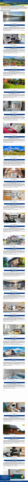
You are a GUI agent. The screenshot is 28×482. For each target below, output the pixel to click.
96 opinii (17, 139)
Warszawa (23, 302)
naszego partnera (8, 31)
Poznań (23, 101)
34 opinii (17, 440)
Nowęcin (23, 235)
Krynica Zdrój (22, 34)
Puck (23, 402)
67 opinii (17, 94)
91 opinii (17, 228)
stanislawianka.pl (26, 0)
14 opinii (18, 295)
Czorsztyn (23, 213)
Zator (23, 447)
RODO (6, 478)
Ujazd (23, 347)
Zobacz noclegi (14, 48)
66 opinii (17, 72)
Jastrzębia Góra (22, 469)
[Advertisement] (14, 397)
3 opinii (16, 27)
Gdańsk (23, 280)
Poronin (23, 168)
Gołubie (23, 369)
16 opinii (19, 206)
